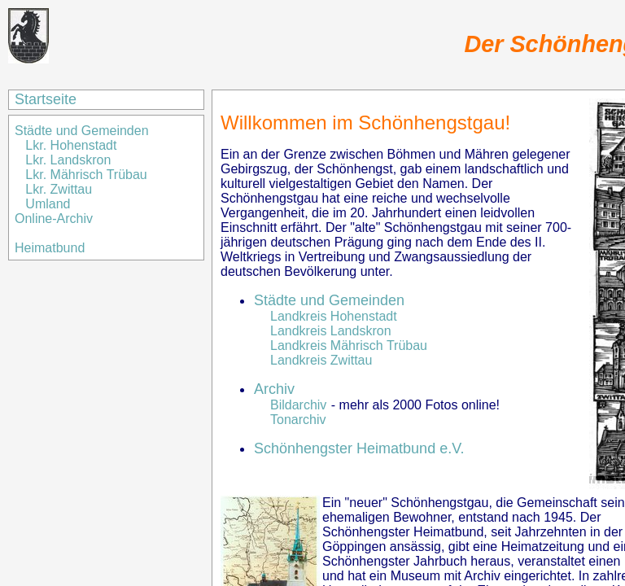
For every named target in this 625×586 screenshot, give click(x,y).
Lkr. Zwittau (58, 189)
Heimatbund (50, 248)
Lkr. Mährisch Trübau (85, 174)
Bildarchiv (298, 405)
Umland (47, 204)
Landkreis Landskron (330, 331)
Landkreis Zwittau (321, 360)
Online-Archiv (54, 218)
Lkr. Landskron (68, 160)
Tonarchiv (298, 419)
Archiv (274, 389)
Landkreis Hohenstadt (333, 316)
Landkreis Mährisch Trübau (348, 345)
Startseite (45, 99)
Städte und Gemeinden (83, 131)
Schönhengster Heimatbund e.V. (359, 448)
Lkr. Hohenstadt (70, 145)
